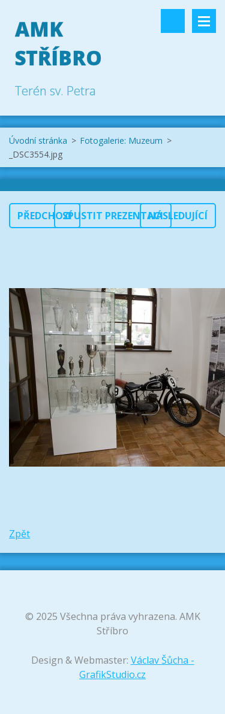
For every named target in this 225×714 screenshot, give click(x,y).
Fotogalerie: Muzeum (121, 140)
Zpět (19, 533)
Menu (204, 21)
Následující (178, 215)
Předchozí (44, 215)
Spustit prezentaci (112, 215)
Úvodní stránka (38, 140)
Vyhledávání (173, 21)
